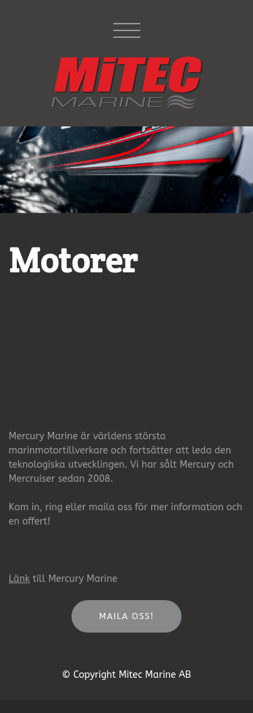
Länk (19, 579)
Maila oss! (126, 616)
